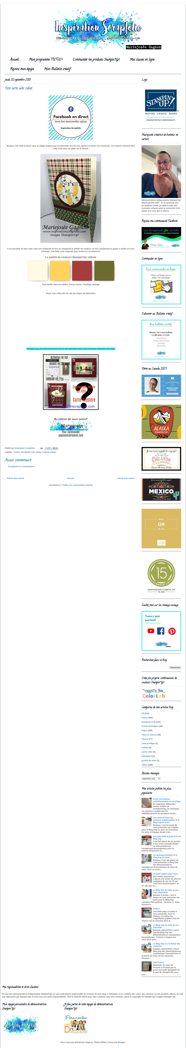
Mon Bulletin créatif (57, 69)
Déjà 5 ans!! (158, 962)
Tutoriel (145, 739)
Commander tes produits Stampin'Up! (96, 59)
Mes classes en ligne (142, 59)
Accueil (14, 59)
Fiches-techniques (150, 726)
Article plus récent (15, 478)
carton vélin (147, 752)
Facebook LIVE (28, 452)
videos (53, 452)
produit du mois (149, 760)
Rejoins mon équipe (22, 69)
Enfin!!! (156, 909)
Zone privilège (148, 743)
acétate (145, 747)
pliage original (42, 452)
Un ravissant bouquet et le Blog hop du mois (165, 856)
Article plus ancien (126, 478)
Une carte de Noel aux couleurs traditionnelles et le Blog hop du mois (166, 820)
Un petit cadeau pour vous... (166, 874)
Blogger (121, 1042)
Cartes (17, 452)
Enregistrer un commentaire (21, 466)
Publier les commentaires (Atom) (77, 485)
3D (143, 713)
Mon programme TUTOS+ (46, 59)
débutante (146, 756)
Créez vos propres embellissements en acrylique (167, 800)
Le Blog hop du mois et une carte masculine (166, 891)
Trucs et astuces (149, 735)
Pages (144, 730)
